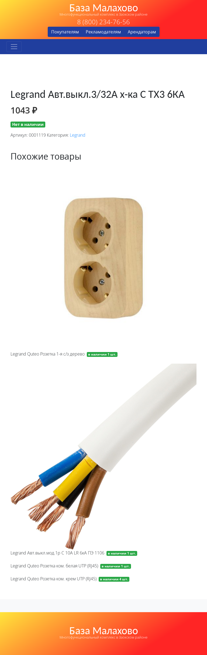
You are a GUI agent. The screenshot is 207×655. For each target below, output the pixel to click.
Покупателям (65, 32)
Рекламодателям (103, 32)
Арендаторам (142, 32)
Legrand (77, 135)
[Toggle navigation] (14, 46)
